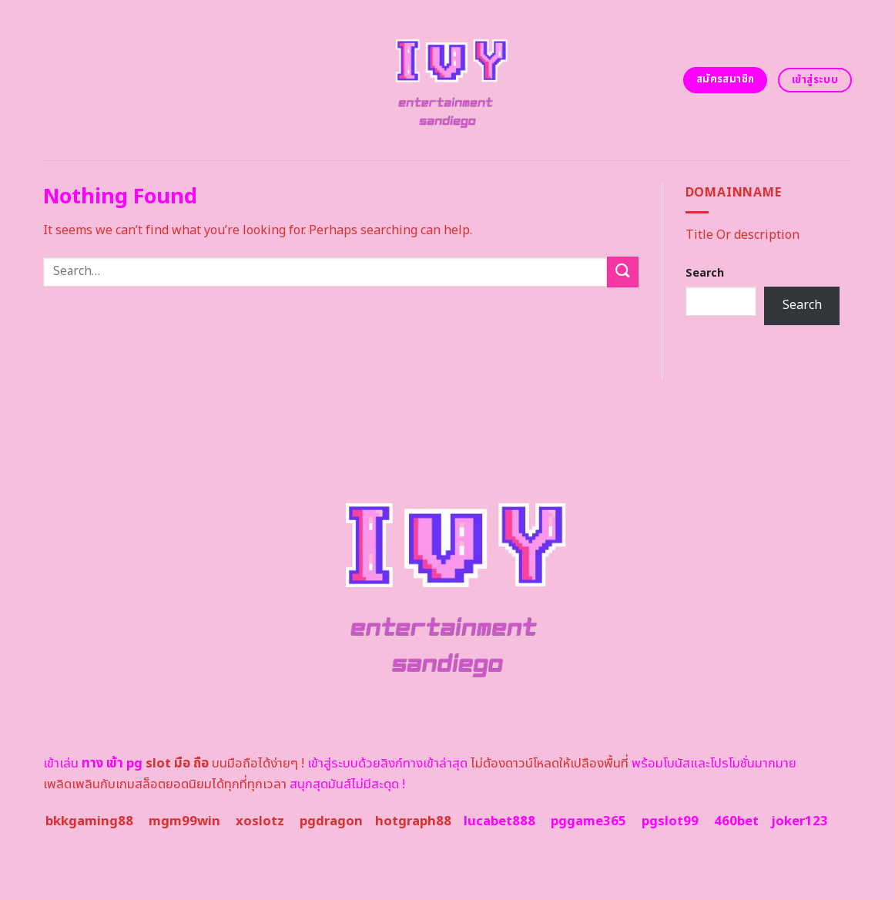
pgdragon (331, 821)
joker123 (799, 821)
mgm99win (184, 821)
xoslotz (260, 821)
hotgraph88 (413, 821)
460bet (736, 821)
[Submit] (622, 272)
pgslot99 (670, 821)
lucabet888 (499, 821)
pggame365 (588, 821)
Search (704, 273)
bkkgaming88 (89, 821)
